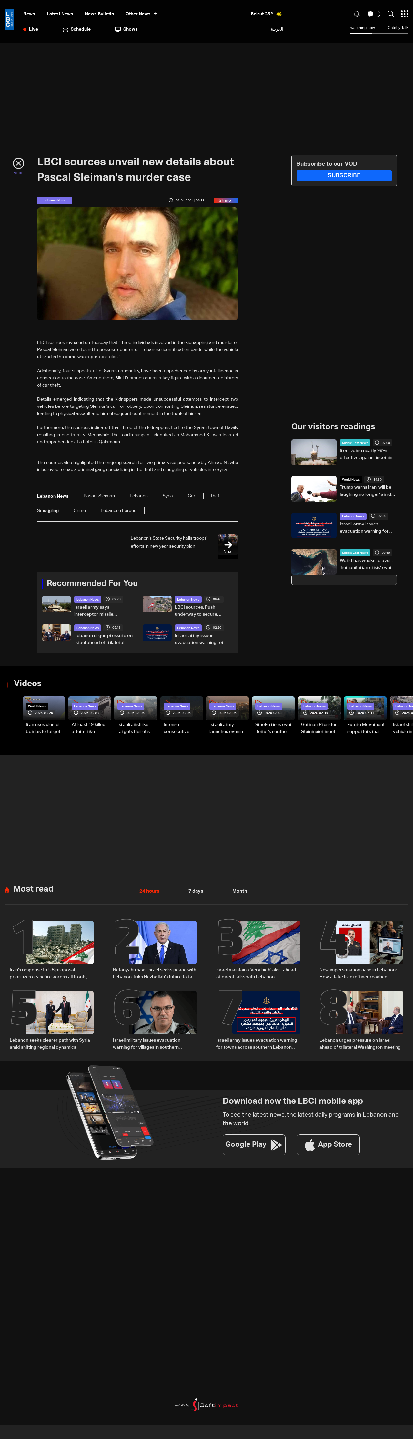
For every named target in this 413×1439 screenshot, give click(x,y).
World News (351, 479)
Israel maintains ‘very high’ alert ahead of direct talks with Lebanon (256, 973)
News (29, 14)
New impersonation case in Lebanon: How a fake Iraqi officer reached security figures (358, 973)
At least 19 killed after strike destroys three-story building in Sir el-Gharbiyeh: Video (89, 728)
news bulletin (99, 14)
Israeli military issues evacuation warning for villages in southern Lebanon (146, 1043)
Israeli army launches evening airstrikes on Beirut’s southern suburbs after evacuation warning (227, 728)
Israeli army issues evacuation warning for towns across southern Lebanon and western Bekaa (199, 639)
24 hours (148, 890)
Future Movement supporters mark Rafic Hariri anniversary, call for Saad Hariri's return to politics (366, 728)
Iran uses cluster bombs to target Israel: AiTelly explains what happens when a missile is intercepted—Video (43, 728)
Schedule (77, 29)
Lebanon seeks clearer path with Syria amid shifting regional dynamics (50, 1043)
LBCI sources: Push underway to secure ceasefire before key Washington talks (197, 611)
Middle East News (355, 443)
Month (237, 890)
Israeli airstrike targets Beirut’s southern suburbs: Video (136, 728)
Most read (34, 889)
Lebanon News (87, 599)
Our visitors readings (333, 427)
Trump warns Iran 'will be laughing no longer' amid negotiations (365, 491)
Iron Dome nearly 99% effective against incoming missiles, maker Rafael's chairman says (367, 454)
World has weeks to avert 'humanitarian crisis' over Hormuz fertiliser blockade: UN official (366, 564)
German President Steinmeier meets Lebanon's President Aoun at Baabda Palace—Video (320, 728)
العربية (277, 29)
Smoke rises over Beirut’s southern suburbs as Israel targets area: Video (273, 728)
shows (126, 29)
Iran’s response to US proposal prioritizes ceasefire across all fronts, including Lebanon (48, 973)
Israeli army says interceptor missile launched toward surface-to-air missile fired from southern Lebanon (101, 611)
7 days (194, 890)
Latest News (60, 14)
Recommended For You (92, 584)
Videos (28, 684)
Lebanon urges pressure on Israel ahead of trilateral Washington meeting (103, 639)
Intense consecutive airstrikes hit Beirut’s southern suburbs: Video (181, 728)
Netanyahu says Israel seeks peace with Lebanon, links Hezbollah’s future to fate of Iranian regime (154, 973)
